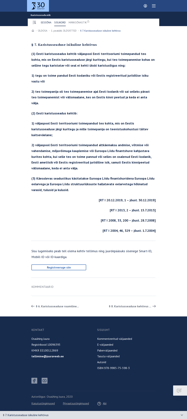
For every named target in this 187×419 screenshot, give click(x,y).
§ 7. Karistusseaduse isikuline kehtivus (26, 415)
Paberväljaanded (107, 350)
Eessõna (46, 22)
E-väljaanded (105, 344)
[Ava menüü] (34, 22)
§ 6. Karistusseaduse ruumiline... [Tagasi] (54, 306)
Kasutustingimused (43, 403)
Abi (101, 403)
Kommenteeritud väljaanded (114, 339)
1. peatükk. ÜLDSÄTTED (64, 30)
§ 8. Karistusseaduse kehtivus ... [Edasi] (133, 306)
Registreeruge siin (59, 267)
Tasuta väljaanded (108, 356)
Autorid (101, 362)
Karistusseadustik (41, 15)
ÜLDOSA (42, 30)
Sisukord (60, 22)
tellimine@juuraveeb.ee (47, 356)
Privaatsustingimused (76, 403)
